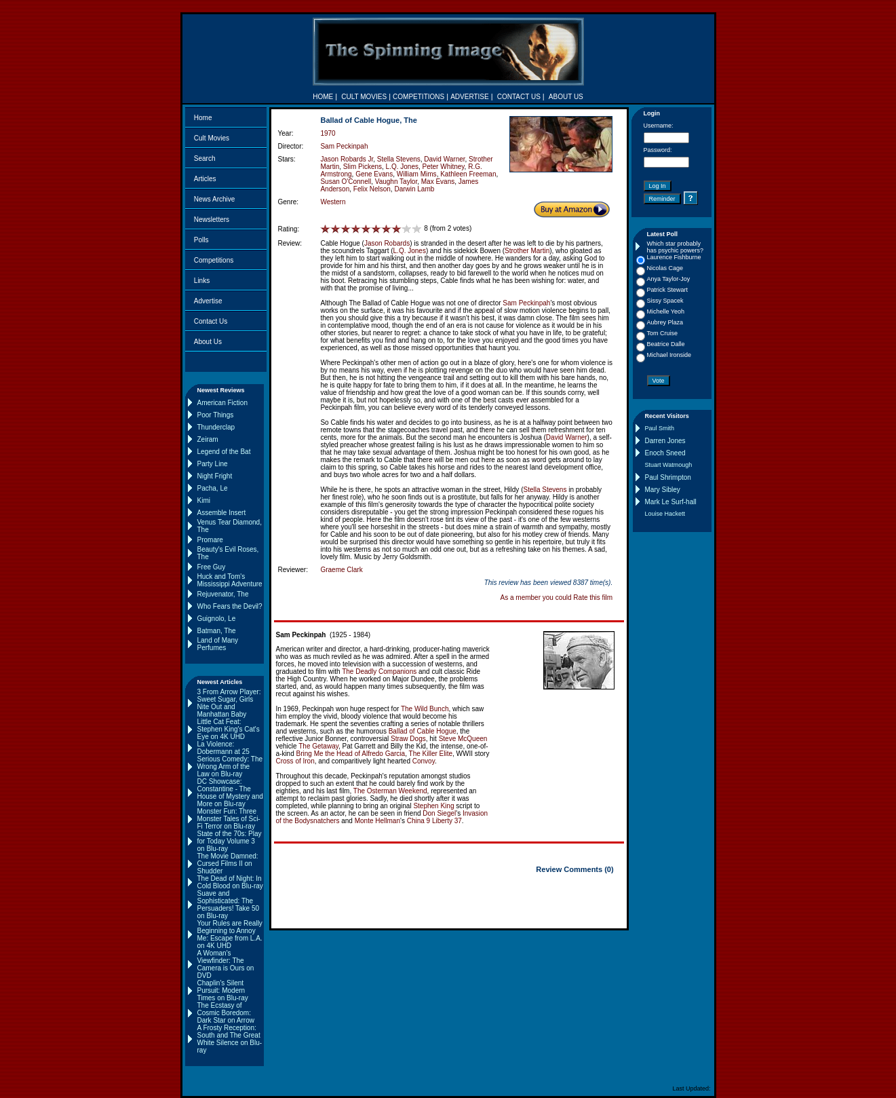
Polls (201, 240)
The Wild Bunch (425, 709)
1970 (327, 133)
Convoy (423, 761)
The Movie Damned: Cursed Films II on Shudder (227, 863)
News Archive (214, 199)
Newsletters (211, 219)
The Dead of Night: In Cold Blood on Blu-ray (230, 882)
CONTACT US (519, 96)
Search (205, 158)
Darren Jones (665, 440)
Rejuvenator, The (223, 594)
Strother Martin (527, 250)
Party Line (212, 464)
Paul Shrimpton (668, 477)
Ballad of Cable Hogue (422, 731)
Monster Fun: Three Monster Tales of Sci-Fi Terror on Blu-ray (228, 819)
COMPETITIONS (418, 96)
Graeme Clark (341, 569)
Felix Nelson (372, 189)
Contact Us (210, 321)
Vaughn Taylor (396, 181)
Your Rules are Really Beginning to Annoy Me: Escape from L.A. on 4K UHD (229, 934)
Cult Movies (211, 138)
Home (203, 117)
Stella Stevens (399, 159)
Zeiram (207, 439)
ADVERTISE (469, 96)
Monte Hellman (377, 821)
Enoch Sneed (665, 453)
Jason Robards (387, 243)
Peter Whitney (444, 166)
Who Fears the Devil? (229, 606)
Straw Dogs (408, 738)
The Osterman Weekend (390, 791)
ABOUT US (566, 96)
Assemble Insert (221, 512)
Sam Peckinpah (344, 146)
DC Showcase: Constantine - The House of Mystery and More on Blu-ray (230, 793)
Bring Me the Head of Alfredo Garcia (351, 753)
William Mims (417, 174)
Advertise (208, 301)
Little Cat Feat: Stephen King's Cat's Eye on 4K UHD (228, 729)
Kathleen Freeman (468, 174)
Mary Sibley (662, 489)
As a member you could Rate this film (557, 597)
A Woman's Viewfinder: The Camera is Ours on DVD (225, 964)
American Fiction (222, 402)
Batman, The (216, 631)
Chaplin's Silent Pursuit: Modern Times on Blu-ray (222, 990)
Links (202, 280)
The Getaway (318, 746)
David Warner (444, 159)
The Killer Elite (430, 753)
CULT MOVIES (364, 96)
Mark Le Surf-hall (671, 502)
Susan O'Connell (345, 181)
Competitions (213, 260)
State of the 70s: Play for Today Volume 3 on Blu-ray (229, 841)
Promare (210, 540)
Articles (205, 179)
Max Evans (437, 181)
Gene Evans (374, 174)
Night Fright (215, 476)
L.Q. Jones (402, 166)
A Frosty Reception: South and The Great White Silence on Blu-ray (229, 1039)
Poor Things (215, 415)
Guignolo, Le (216, 618)
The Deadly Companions (379, 671)
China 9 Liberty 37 (434, 821)
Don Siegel (439, 813)
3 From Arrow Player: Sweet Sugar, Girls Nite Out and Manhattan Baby (229, 703)
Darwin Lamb (414, 189)
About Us (208, 341)
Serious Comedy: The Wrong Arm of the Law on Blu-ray (230, 766)
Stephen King (433, 806)
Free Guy (211, 567)
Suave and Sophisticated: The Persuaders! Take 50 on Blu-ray (228, 905)
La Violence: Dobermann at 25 (223, 747)
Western (332, 202)
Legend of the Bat (224, 451)
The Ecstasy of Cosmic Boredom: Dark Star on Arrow (225, 1013)
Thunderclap (216, 427)
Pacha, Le (212, 488)
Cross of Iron (295, 761)
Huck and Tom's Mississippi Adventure (229, 580)
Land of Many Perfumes (218, 644)
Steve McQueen (463, 738)
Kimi (203, 500)
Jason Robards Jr (346, 159)
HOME (323, 96)
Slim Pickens (362, 166)
